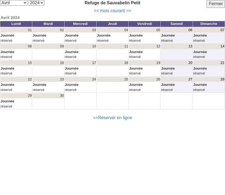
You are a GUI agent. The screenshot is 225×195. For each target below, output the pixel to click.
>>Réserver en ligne (112, 117)
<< (96, 10)
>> (128, 10)
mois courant (112, 10)
